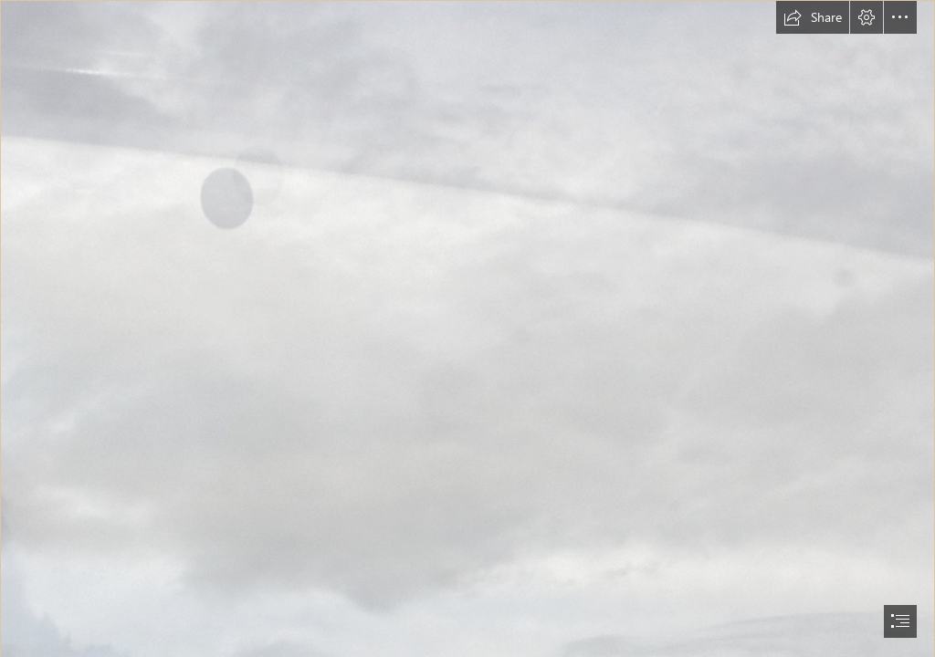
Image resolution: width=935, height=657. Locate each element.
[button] (812, 17)
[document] (467, 328)
